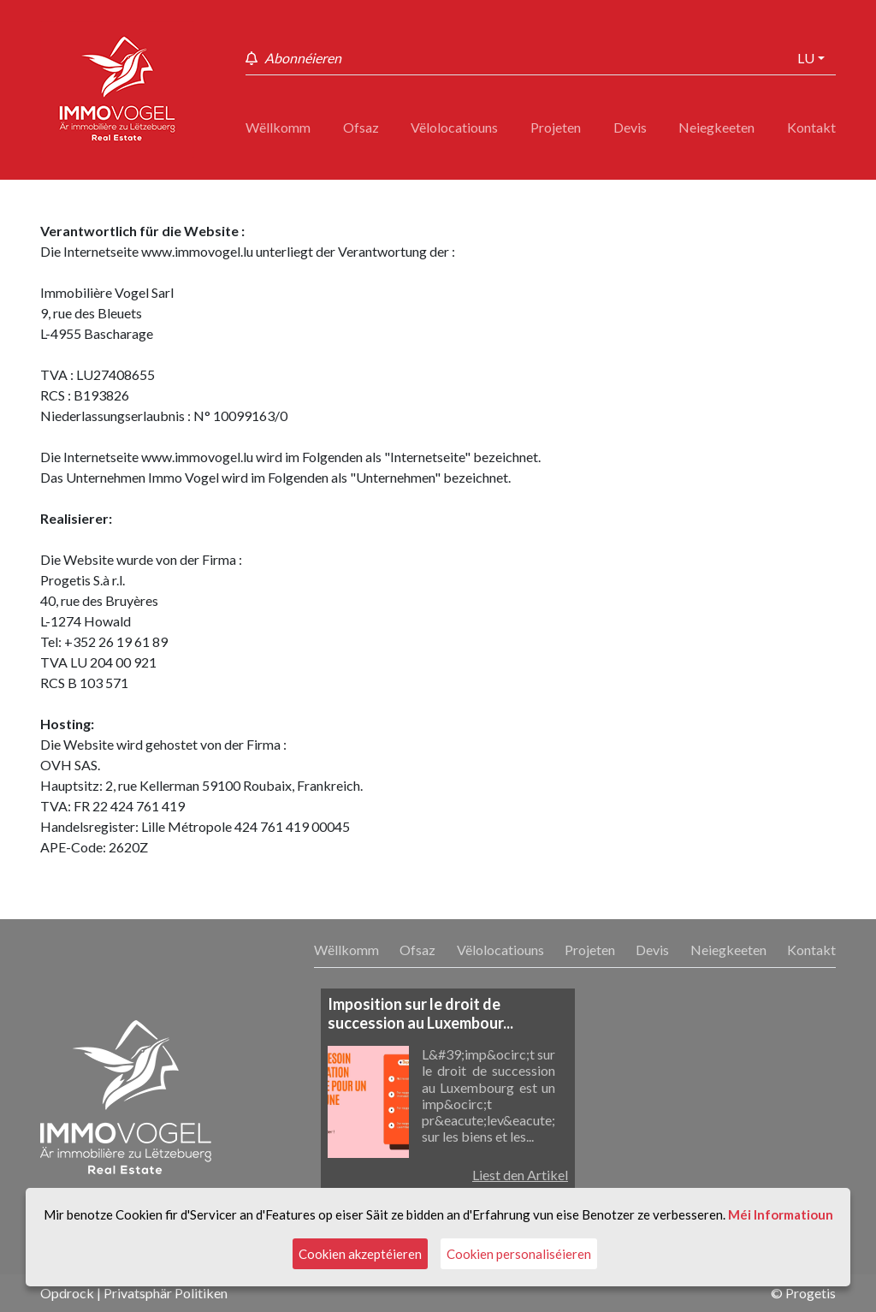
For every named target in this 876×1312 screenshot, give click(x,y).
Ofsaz (361, 127)
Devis (630, 127)
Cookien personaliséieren (519, 1254)
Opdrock (67, 1293)
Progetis (810, 1293)
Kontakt (811, 127)
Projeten (555, 127)
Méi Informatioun (780, 1214)
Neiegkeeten (716, 127)
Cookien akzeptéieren (360, 1254)
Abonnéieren (302, 58)
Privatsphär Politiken (166, 1293)
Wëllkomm (278, 127)
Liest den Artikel (520, 1175)
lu (805, 58)
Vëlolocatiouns (454, 127)
